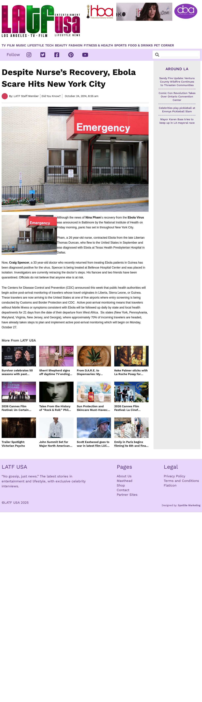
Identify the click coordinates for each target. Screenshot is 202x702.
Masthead (124, 481)
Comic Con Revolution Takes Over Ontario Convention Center (177, 96)
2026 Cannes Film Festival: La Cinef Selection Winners (127, 408)
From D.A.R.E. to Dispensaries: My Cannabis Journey (89, 372)
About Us (124, 476)
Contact (123, 490)
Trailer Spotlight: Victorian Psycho (13, 443)
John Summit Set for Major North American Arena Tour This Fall (54, 443)
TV (4, 45)
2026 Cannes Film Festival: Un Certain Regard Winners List (16, 408)
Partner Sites (127, 495)
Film (11, 45)
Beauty (61, 45)
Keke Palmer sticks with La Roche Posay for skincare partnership (131, 372)
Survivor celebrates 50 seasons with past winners (17, 372)
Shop (121, 485)
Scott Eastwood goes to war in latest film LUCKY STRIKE (94, 443)
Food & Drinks (140, 45)
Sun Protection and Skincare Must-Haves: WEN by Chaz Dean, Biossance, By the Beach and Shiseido (94, 408)
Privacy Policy (174, 476)
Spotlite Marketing (189, 505)
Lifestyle (35, 45)
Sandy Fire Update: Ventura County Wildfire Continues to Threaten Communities (177, 82)
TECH (49, 45)
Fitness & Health (98, 45)
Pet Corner (164, 45)
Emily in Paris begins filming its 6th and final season (130, 443)
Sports (120, 45)
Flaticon (170, 485)
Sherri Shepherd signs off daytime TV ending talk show (54, 372)
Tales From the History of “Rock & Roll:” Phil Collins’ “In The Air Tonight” (54, 408)
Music (21, 45)
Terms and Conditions (181, 481)
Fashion (75, 45)
